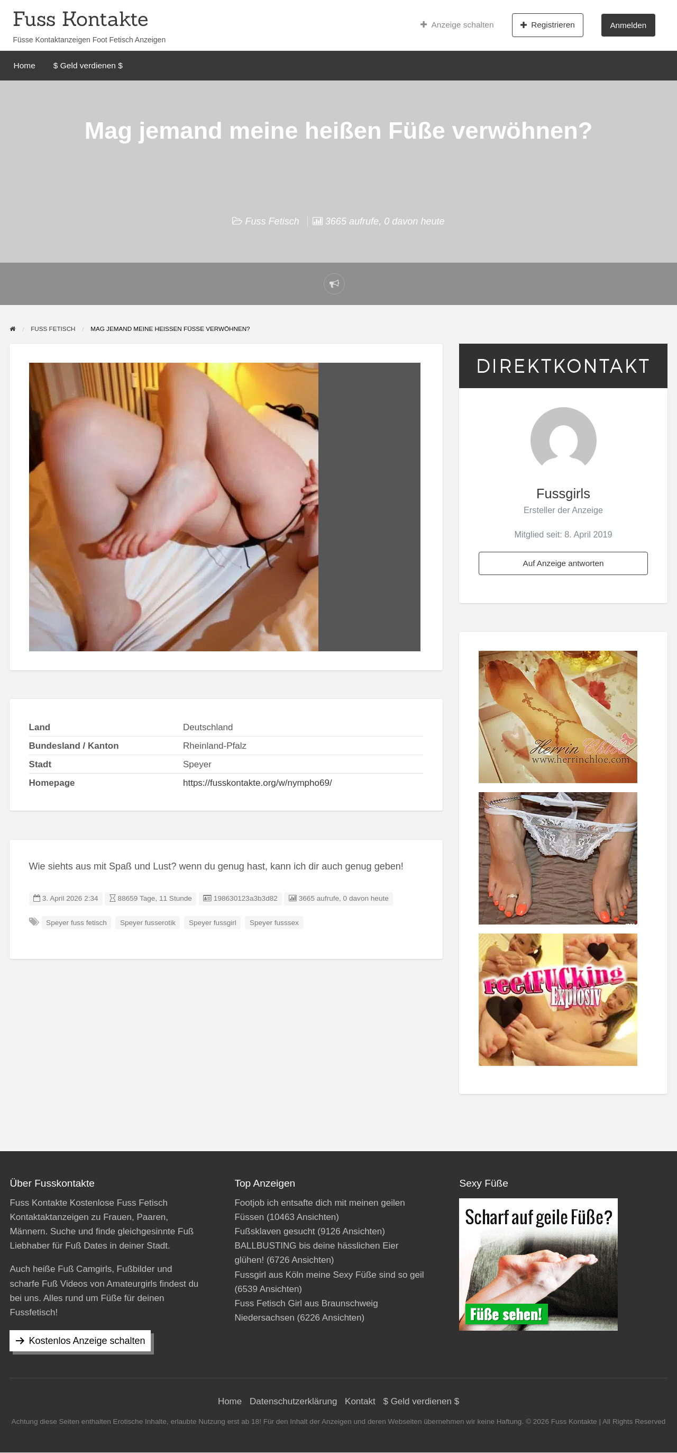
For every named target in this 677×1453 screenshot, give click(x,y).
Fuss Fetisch (272, 221)
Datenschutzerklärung (293, 1401)
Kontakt (360, 1401)
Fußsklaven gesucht (274, 1231)
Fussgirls (563, 493)
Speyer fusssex (274, 923)
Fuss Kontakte (80, 18)
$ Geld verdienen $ (88, 65)
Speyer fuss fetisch (76, 923)
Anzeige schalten (457, 25)
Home (24, 65)
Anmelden (628, 25)
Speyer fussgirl (212, 923)
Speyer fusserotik (148, 923)
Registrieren (547, 25)
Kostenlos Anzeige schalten (87, 1340)
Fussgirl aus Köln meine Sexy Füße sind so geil (329, 1275)
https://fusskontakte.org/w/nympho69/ (257, 783)
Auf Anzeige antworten (563, 563)
